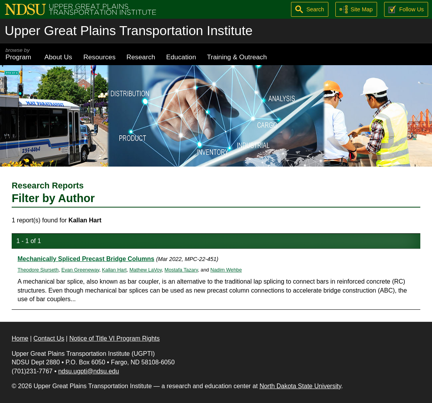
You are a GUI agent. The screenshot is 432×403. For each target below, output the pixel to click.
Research (141, 57)
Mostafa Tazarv (181, 270)
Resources (99, 57)
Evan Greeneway (80, 270)
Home (20, 338)
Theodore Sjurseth (38, 270)
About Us (58, 57)
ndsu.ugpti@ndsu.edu (88, 371)
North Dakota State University (300, 386)
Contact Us (49, 338)
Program (19, 54)
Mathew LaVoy (145, 270)
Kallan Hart (114, 270)
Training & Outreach (237, 57)
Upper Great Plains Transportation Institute (128, 30)
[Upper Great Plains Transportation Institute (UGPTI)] (80, 8)
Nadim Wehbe (226, 270)
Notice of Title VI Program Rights (114, 338)
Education (181, 57)
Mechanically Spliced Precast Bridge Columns (86, 259)
